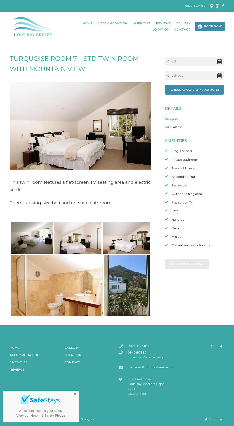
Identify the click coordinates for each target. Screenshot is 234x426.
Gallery (183, 23)
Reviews (163, 23)
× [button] (75, 394)
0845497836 (137, 352)
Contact (183, 29)
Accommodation (113, 23)
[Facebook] (223, 6)
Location (160, 29)
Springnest (88, 419)
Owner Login (214, 419)
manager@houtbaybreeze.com (152, 367)
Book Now (210, 26)
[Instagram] (217, 6)
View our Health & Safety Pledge (40, 415)
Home (87, 23)
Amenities (142, 23)
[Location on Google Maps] (211, 6)
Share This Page (187, 264)
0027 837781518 (196, 6)
